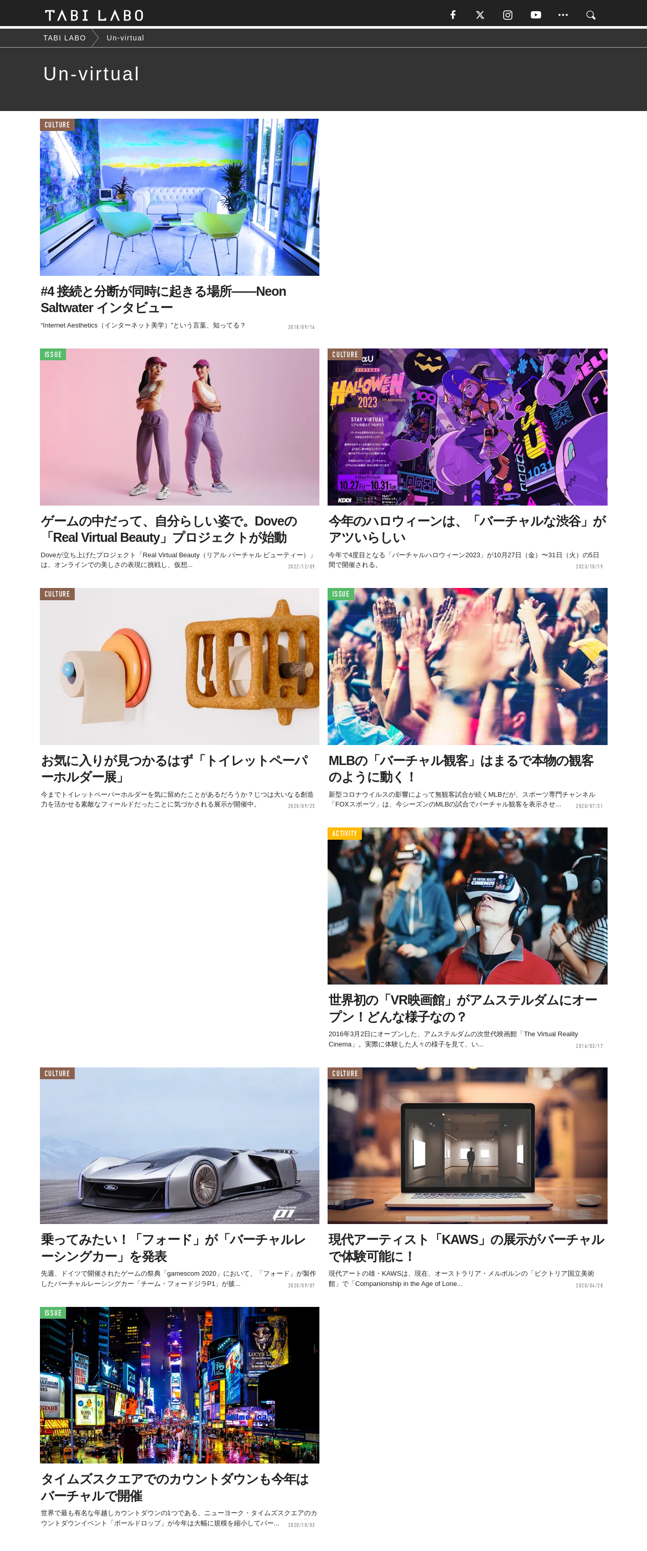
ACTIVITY (344, 836)
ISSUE (53, 357)
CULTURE (57, 128)
